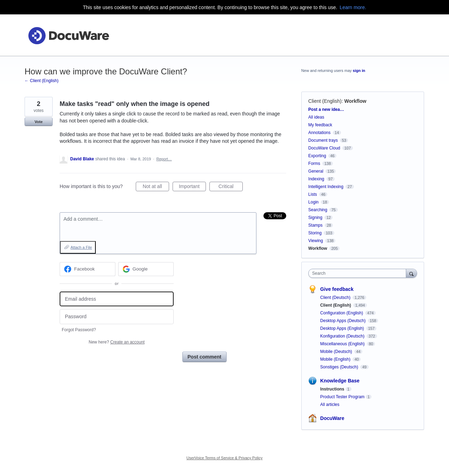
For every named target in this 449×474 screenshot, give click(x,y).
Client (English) (325, 101)
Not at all (156, 187)
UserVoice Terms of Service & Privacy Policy (225, 458)
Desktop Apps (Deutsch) (343, 320)
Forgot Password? (79, 329)
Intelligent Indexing (325, 186)
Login (313, 202)
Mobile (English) (335, 359)
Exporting (317, 155)
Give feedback (337, 289)
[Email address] (117, 299)
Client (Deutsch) (335, 297)
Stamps (315, 225)
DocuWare (332, 418)
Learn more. (353, 7)
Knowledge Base (340, 380)
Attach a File (81, 247)
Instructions (332, 389)
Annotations (319, 132)
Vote (38, 122)
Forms (314, 163)
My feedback (320, 124)
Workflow (355, 101)
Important (192, 187)
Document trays (323, 140)
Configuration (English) (342, 313)
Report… (164, 159)
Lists (312, 194)
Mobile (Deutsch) (336, 351)
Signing (315, 217)
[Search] (411, 273)
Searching (317, 209)
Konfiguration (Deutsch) (343, 336)
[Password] (117, 316)
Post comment (204, 357)
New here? (117, 342)
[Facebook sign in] (87, 269)
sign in (359, 70)
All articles (330, 404)
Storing (315, 233)
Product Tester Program (342, 396)
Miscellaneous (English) (343, 343)
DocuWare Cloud (324, 148)
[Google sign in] (146, 269)
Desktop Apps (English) (342, 328)
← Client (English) (42, 80)
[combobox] (359, 273)
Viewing (315, 240)
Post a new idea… (326, 109)
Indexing (316, 178)
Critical (231, 187)
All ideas (316, 117)
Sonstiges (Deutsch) (339, 367)
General (315, 171)
